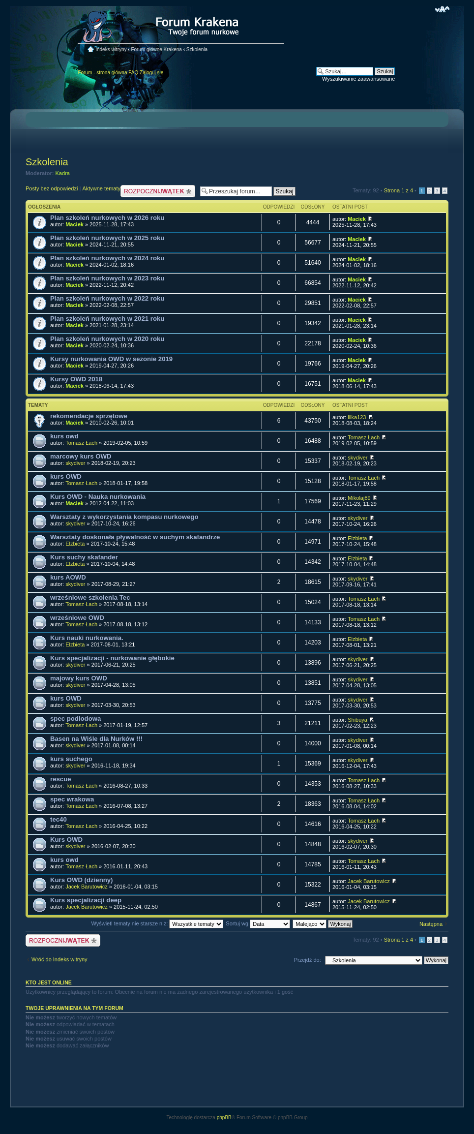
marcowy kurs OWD (81, 456)
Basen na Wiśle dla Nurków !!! (96, 738)
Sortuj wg (258, 923)
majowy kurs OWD (78, 678)
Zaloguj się (151, 72)
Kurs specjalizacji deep (85, 900)
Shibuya (357, 720)
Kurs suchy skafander (84, 557)
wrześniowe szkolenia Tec (90, 597)
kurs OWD (66, 476)
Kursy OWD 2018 (76, 379)
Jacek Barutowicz (86, 886)
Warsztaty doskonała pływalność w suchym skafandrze (135, 537)
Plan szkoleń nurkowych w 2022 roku (107, 298)
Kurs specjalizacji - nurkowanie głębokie (112, 658)
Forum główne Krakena (156, 49)
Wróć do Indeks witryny (59, 959)
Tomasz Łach (81, 443)
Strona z (398, 190)
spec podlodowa (75, 718)
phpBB (224, 1117)
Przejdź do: (307, 960)
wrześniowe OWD (77, 617)
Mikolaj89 (359, 498)
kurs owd (64, 436)
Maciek (74, 224)
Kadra (63, 173)
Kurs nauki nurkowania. (86, 638)
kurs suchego (71, 759)
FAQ (133, 72)
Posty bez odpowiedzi (52, 188)
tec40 (58, 819)
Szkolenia (196, 49)
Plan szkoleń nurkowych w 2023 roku (107, 278)
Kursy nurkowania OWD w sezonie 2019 (111, 359)
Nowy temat (157, 191)
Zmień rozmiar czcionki (442, 9)
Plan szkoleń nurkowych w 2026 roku (107, 217)
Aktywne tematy (101, 188)
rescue (60, 779)
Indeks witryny (110, 49)
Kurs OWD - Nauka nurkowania (98, 496)
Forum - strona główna (102, 72)
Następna (431, 924)
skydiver (75, 463)
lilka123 (357, 417)
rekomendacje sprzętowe (88, 416)
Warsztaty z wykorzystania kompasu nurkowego (124, 517)
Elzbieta (75, 544)
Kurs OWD (66, 839)
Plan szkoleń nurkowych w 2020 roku (107, 338)
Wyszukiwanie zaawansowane (358, 79)
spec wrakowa (72, 799)
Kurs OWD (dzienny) (81, 880)
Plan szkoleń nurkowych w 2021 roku (107, 318)
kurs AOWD (68, 577)
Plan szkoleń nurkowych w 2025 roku (107, 238)
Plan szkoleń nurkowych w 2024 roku (107, 258)
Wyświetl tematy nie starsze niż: (157, 923)
